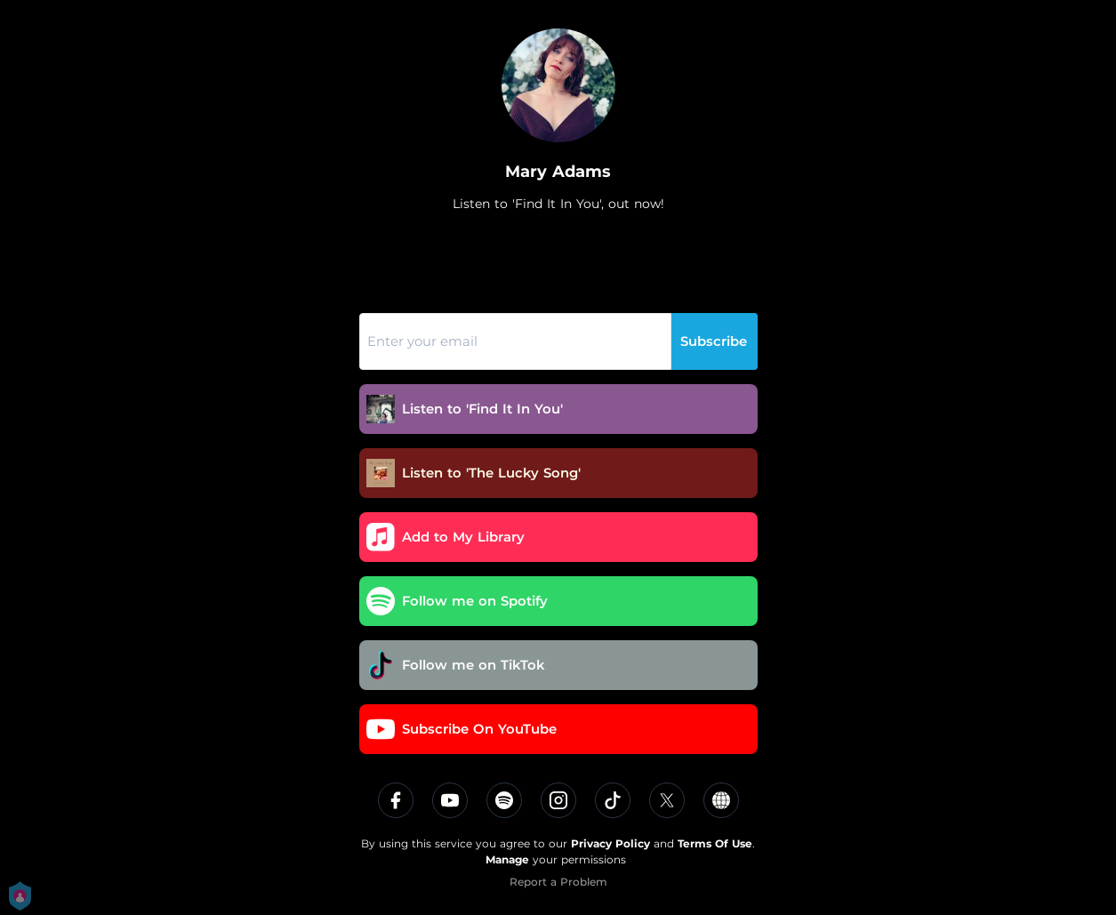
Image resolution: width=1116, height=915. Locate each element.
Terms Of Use (715, 843)
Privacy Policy (610, 843)
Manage (507, 859)
